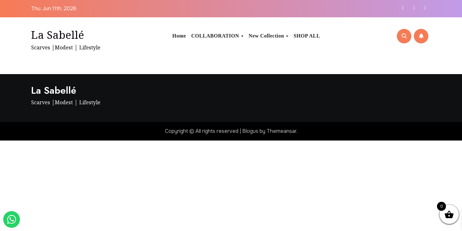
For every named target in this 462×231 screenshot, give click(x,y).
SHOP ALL (307, 35)
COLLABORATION (216, 35)
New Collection (267, 35)
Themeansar (281, 131)
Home (179, 35)
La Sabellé (57, 35)
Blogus (250, 131)
